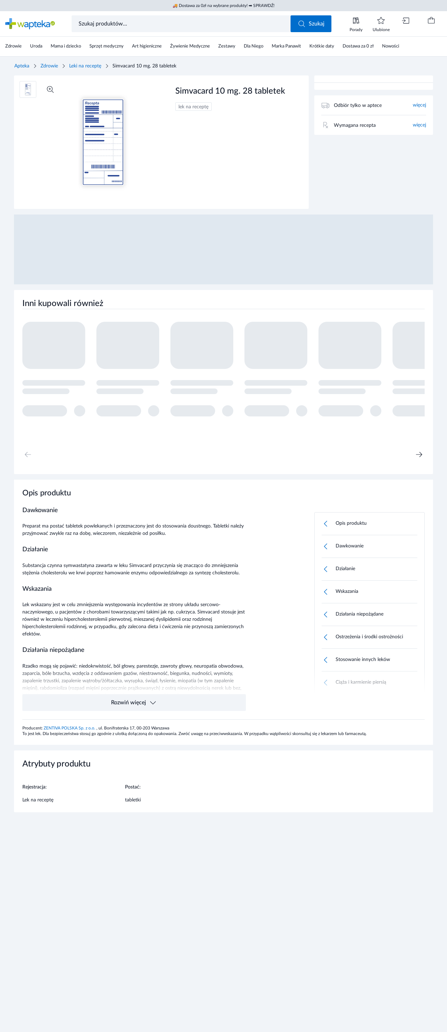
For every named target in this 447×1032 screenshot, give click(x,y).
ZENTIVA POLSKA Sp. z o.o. (70, 728)
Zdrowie (49, 66)
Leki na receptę (85, 66)
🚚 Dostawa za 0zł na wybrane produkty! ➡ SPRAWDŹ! (223, 5)
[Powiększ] (50, 89)
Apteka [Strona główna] (21, 66)
